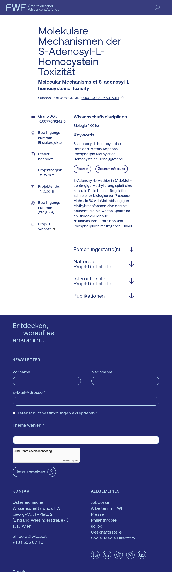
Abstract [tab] (82, 168)
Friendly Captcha (70, 461)
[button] (104, 249)
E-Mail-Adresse (29, 392)
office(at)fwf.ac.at (30, 536)
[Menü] (164, 7)
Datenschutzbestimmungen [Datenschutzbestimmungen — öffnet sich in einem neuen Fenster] (43, 412)
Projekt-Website (45, 226)
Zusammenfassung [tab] (111, 168)
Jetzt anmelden (30, 471)
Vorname (21, 371)
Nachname (102, 371)
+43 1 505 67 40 (28, 542)
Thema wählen (28, 425)
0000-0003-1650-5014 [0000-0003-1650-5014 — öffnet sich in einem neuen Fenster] (100, 98)
